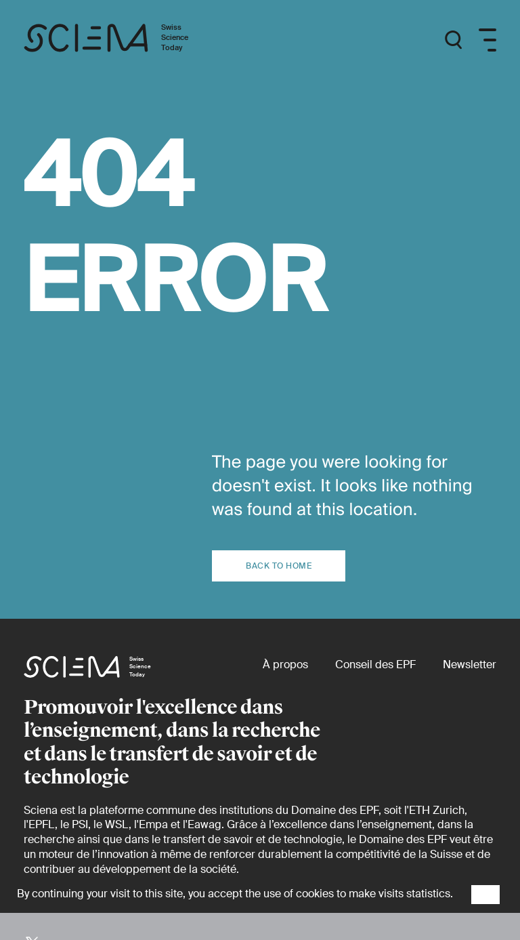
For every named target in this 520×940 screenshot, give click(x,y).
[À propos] (285, 664)
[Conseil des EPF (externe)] (375, 664)
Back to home (278, 565)
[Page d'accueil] (120, 40)
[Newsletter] (469, 664)
